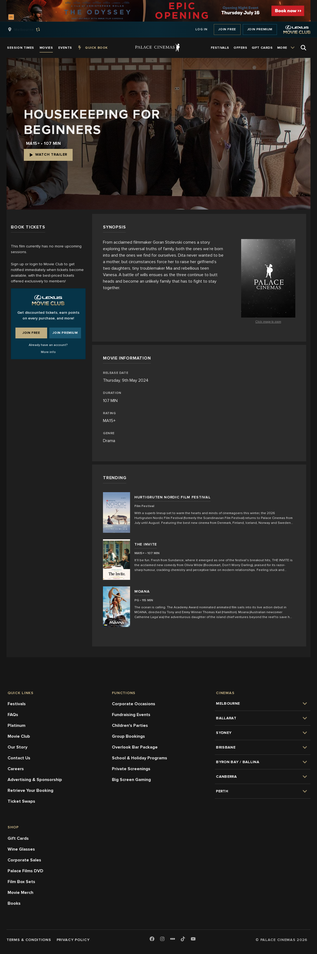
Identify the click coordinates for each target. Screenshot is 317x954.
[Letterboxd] (172, 938)
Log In (201, 29)
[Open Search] (303, 48)
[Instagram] (162, 939)
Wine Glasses (21, 849)
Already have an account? (48, 345)
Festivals (17, 704)
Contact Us (19, 758)
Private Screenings (131, 769)
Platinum (16, 725)
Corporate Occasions (133, 704)
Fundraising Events (131, 714)
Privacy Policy (73, 939)
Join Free (227, 29)
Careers (16, 769)
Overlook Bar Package (135, 747)
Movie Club (19, 736)
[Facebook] (152, 939)
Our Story (17, 747)
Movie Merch (20, 892)
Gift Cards (18, 838)
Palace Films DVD (25, 871)
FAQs (13, 714)
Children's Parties (130, 725)
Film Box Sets (21, 881)
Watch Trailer (48, 154)
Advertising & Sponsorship (35, 779)
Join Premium (259, 29)
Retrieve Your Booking (30, 790)
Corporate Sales (24, 860)
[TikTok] (182, 938)
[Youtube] (193, 939)
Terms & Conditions (29, 939)
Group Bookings (128, 736)
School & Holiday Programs (139, 758)
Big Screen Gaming (131, 779)
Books (14, 903)
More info (48, 352)
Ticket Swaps (21, 801)
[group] (30, 29)
